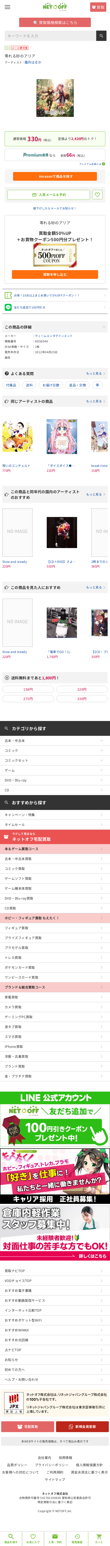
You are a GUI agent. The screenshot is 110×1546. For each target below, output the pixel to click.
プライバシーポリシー (51, 1464)
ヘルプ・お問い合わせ (21, 1379)
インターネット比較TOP (23, 1310)
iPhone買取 (14, 1046)
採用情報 (65, 1457)
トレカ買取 (13, 957)
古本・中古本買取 (18, 858)
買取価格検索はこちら (55, 22)
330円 (82, 698)
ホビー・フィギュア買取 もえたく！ (32, 918)
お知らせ (11, 1359)
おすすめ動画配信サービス (25, 1300)
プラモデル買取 (16, 947)
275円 (28, 698)
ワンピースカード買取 (21, 977)
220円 (82, 689)
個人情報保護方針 (89, 1464)
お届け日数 (51, 385)
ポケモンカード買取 (20, 967)
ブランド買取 (15, 1066)
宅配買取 (31, 1426)
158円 (28, 689)
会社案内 (44, 1457)
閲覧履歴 (77, 1542)
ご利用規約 (54, 1472)
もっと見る (94, 373)
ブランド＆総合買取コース (25, 987)
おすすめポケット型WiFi (23, 1320)
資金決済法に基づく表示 (89, 1472)
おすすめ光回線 (16, 1340)
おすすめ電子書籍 (18, 1290)
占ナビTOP (13, 1349)
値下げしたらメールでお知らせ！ (55, 208)
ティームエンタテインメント (54, 336)
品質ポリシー (17, 1464)
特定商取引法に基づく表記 (55, 1502)
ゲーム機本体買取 (18, 888)
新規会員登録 (85, 1426)
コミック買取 (15, 868)
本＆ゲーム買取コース (21, 848)
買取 (100, 7)
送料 (29, 385)
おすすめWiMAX (17, 1330)
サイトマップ (55, 1479)
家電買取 (11, 997)
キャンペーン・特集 (20, 814)
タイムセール (15, 824)
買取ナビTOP (15, 1270)
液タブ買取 (13, 1026)
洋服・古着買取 (16, 1056)
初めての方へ (15, 1369)
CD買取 (10, 908)
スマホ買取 (13, 1036)
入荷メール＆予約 (52, 194)
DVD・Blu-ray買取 (19, 898)
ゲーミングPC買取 (19, 1016)
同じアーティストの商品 (58, 401)
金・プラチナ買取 (18, 1076)
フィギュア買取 (16, 927)
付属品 (11, 385)
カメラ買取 (13, 1007)
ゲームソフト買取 (18, 878)
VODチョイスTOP (18, 1280)
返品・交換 (77, 385)
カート (99, 1542)
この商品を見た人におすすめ (58, 587)
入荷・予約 (55, 1542)
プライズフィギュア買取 (23, 937)
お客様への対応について (20, 1472)
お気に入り (33, 1542)
